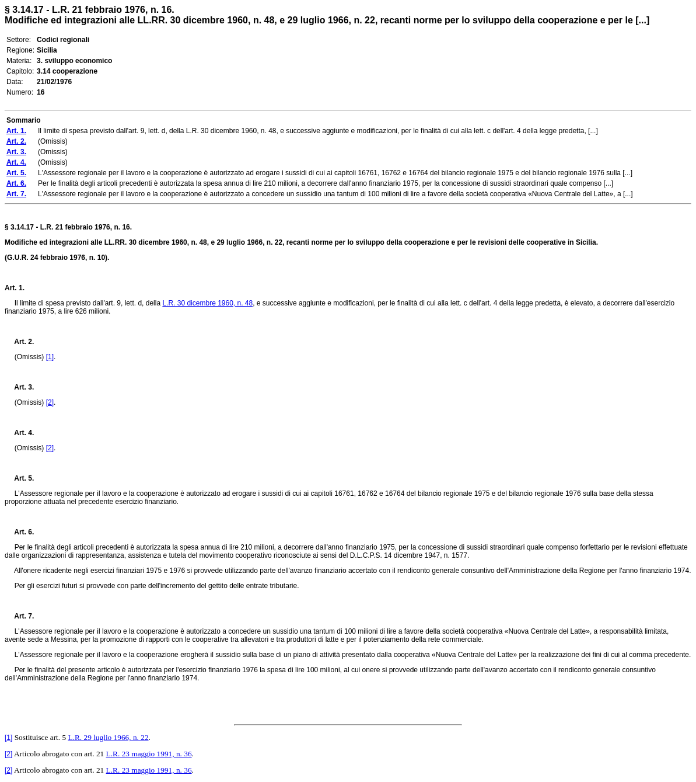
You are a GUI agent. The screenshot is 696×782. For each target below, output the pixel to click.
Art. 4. (19, 433)
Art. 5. (19, 478)
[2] (50, 402)
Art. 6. (19, 532)
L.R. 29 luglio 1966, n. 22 (108, 737)
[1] (50, 357)
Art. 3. (19, 387)
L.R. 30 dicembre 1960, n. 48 (207, 303)
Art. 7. (19, 616)
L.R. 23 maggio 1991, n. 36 (149, 753)
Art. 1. (15, 288)
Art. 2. (19, 342)
